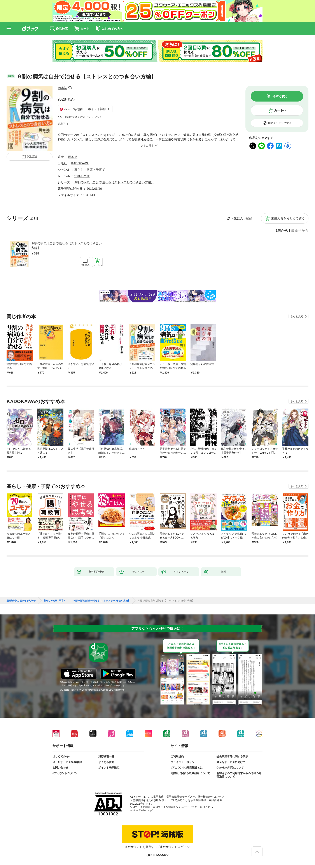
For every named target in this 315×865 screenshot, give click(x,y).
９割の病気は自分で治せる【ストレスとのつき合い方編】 (66, 246)
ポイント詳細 (97, 109)
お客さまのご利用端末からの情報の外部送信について (239, 775)
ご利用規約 (177, 756)
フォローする (70, 88)
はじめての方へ (61, 756)
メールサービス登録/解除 (67, 762)
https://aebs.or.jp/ (142, 810)
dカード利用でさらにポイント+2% (78, 117)
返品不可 (63, 123)
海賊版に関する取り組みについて (190, 773)
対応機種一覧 (106, 756)
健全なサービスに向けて (231, 762)
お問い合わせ (60, 767)
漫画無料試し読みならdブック (21, 601)
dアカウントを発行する (141, 847)
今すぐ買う (280, 96)
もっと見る (296, 316)
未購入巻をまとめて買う (288, 218)
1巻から (282, 230)
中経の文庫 (82, 176)
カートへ (280, 110)
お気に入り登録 (241, 218)
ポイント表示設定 (108, 767)
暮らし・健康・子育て (89, 169)
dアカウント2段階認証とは (187, 767)
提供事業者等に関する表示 (232, 756)
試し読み (32, 156)
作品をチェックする (280, 123)
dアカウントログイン (65, 773)
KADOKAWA (80, 163)
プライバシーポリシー (184, 762)
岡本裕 (62, 88)
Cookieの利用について (230, 767)
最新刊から (299, 230)
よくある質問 (106, 762)
